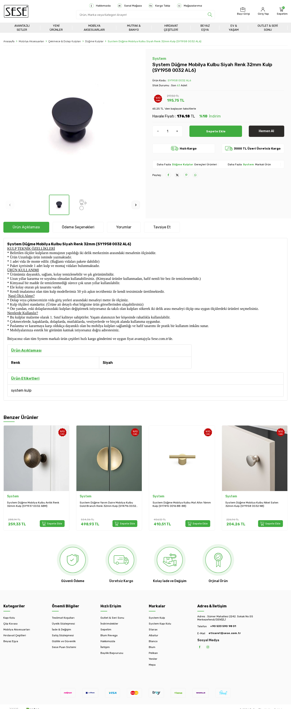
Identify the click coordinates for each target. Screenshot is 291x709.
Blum (152, 647)
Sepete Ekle (216, 131)
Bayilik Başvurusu (111, 653)
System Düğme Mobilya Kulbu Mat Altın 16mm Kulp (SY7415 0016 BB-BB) (182, 504)
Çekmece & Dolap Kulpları (64, 41)
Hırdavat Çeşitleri (171, 27)
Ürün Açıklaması (26, 227)
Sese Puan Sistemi (64, 647)
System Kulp (157, 617)
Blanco (153, 641)
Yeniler (153, 658)
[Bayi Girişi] (243, 11)
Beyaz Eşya (205, 27)
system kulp (21, 390)
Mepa (152, 664)
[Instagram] (207, 647)
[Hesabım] (263, 11)
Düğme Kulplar (94, 41)
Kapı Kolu (9, 617)
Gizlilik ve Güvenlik (64, 641)
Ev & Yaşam (234, 27)
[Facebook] (199, 647)
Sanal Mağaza (129, 5)
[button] (10, 205)
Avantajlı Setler (22, 27)
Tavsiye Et (162, 227)
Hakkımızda (100, 5)
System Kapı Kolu (160, 623)
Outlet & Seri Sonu (268, 27)
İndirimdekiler (109, 623)
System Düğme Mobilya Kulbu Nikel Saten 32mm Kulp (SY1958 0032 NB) (251, 504)
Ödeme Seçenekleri (78, 227)
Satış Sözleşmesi (63, 635)
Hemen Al (266, 131)
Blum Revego (109, 635)
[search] (210, 14)
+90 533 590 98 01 (223, 626)
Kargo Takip (159, 5)
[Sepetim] (282, 11)
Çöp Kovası (10, 623)
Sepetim (105, 629)
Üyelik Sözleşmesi (63, 623)
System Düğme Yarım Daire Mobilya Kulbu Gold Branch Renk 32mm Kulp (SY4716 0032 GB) (108, 504)
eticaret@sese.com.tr (225, 633)
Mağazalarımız (189, 5)
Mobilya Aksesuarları (94, 27)
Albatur (153, 635)
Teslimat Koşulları (63, 617)
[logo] (16, 11)
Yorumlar (123, 227)
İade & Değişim (61, 629)
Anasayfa (8, 41)
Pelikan (153, 653)
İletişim (105, 647)
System (159, 58)
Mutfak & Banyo (134, 27)
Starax (153, 629)
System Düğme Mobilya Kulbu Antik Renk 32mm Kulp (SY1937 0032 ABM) (33, 504)
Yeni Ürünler (56, 27)
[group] (72, 121)
